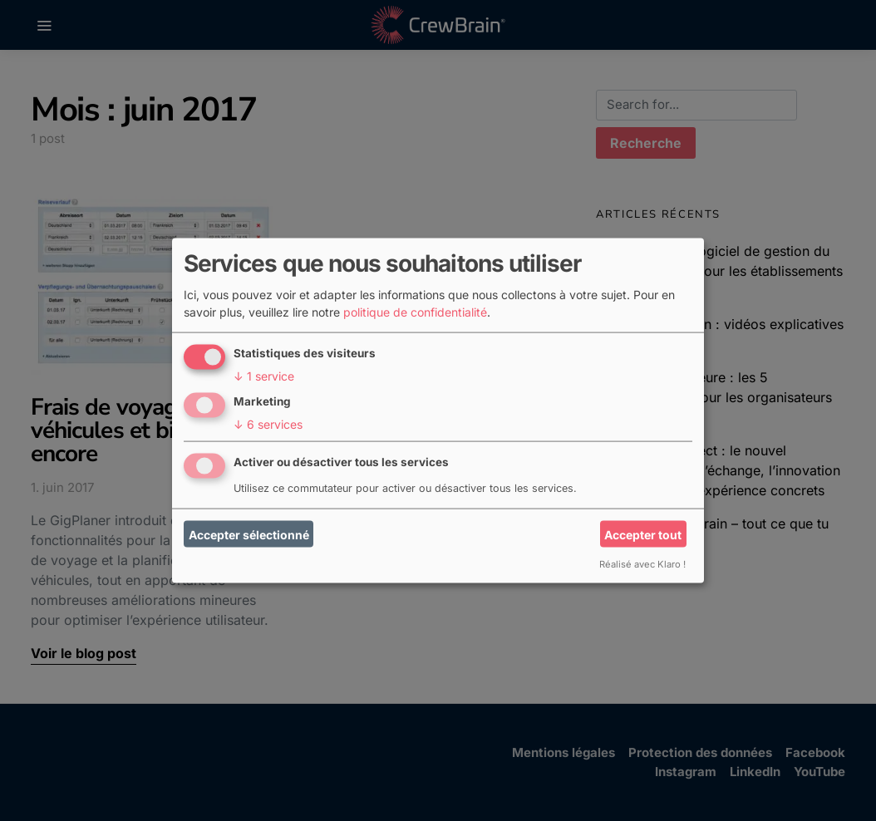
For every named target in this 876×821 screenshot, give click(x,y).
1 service (264, 376)
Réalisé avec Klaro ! (642, 564)
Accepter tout (643, 534)
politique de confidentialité (415, 312)
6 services (268, 424)
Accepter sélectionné (249, 534)
